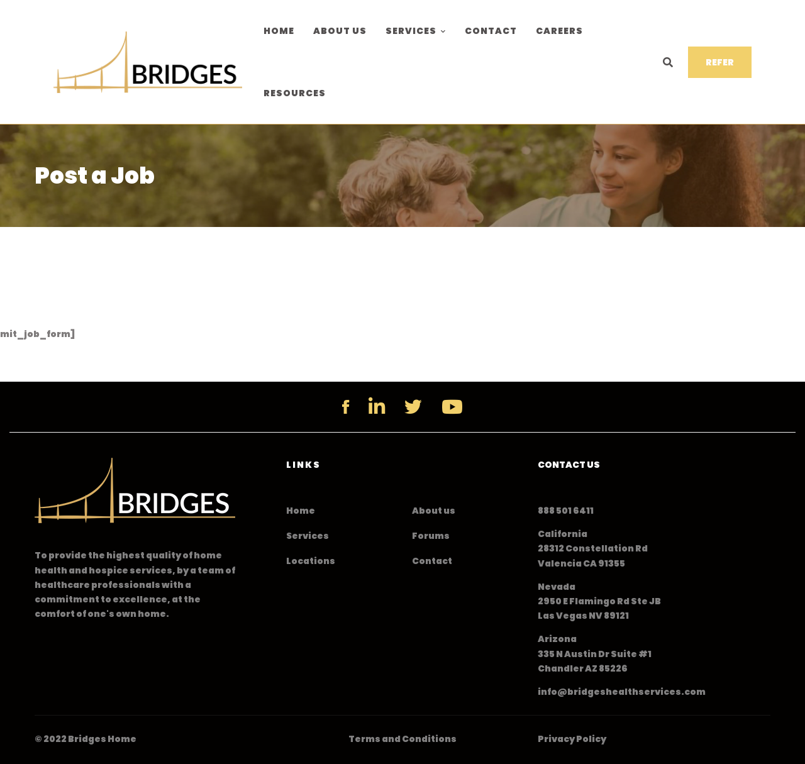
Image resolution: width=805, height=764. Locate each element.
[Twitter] (413, 406)
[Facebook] (345, 406)
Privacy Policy (572, 739)
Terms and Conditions (402, 739)
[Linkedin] (377, 406)
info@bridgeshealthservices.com (622, 691)
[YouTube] (452, 406)
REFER (720, 62)
